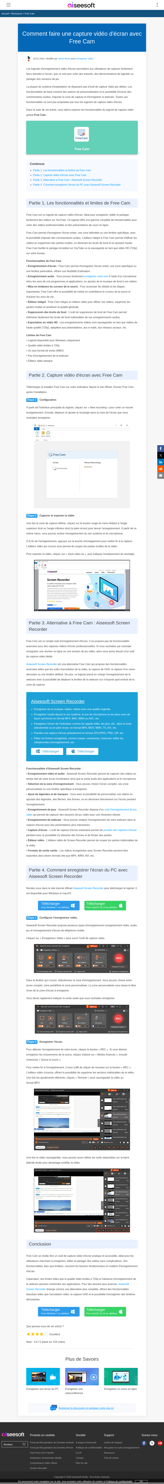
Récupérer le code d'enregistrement (121, 1447)
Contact (79, 1458)
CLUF (79, 1452)
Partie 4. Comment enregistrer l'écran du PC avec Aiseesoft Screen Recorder (77, 184)
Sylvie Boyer (64, 58)
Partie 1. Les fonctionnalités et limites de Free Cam (62, 170)
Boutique (15, 1444)
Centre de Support (113, 1442)
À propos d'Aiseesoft (86, 1442)
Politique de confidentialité (89, 1447)
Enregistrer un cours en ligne (120, 1389)
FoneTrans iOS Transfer (42, 1452)
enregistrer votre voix (96, 276)
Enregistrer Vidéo (85, 58)
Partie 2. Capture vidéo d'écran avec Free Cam (59, 175)
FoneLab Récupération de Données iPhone (51, 1447)
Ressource (16, 13)
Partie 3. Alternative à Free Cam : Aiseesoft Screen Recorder (67, 180)
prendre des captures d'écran (120, 830)
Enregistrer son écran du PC (42, 1389)
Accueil (5, 13)
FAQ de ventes (111, 1458)
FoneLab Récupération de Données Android (52, 1442)
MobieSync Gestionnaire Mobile (46, 1458)
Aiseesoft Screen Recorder (41, 664)
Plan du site (81, 1463)
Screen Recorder (38, 1468)
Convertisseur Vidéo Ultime (43, 1463)
